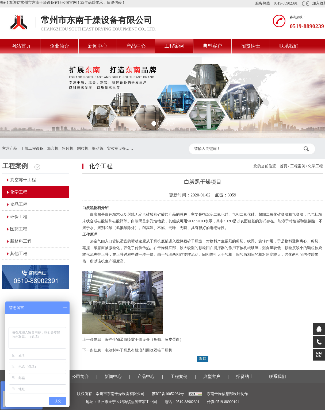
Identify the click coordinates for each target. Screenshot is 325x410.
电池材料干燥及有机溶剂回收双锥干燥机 (138, 350)
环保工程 (18, 216)
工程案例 (174, 46)
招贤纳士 (250, 46)
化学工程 (18, 192)
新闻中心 (97, 46)
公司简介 (80, 376)
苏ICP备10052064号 (168, 394)
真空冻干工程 (23, 179)
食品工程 (18, 204)
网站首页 (21, 46)
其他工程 (18, 253)
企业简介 (59, 46)
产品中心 (136, 46)
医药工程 (18, 229)
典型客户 (212, 46)
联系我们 (289, 46)
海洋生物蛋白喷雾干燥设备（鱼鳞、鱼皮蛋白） (144, 340)
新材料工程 (21, 241)
